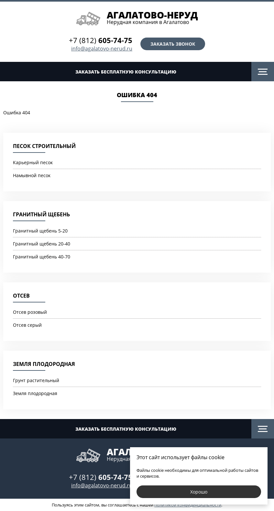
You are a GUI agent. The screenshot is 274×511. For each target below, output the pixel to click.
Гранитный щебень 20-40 (41, 244)
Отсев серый (27, 325)
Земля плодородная (44, 364)
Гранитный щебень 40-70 (41, 257)
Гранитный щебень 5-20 (40, 231)
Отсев (21, 295)
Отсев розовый (30, 312)
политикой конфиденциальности (187, 505)
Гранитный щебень (41, 214)
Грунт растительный (36, 380)
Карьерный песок (33, 162)
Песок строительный (44, 146)
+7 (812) (100, 40)
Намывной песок (31, 175)
